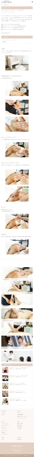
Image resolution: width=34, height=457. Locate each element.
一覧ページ (28, 364)
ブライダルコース (4, 434)
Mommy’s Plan (19, 426)
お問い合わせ (19, 439)
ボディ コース (4, 426)
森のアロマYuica (20, 423)
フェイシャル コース (5, 423)
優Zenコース (4, 432)
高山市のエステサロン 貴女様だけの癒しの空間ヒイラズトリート (14, 455)
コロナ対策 (19, 428)
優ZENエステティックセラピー (22, 416)
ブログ (3, 439)
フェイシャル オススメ (5, 425)
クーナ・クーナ (4, 430)
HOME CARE (19, 425)
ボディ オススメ (4, 428)
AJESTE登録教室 (20, 414)
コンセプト (3, 412)
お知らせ (3, 414)
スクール (18, 412)
